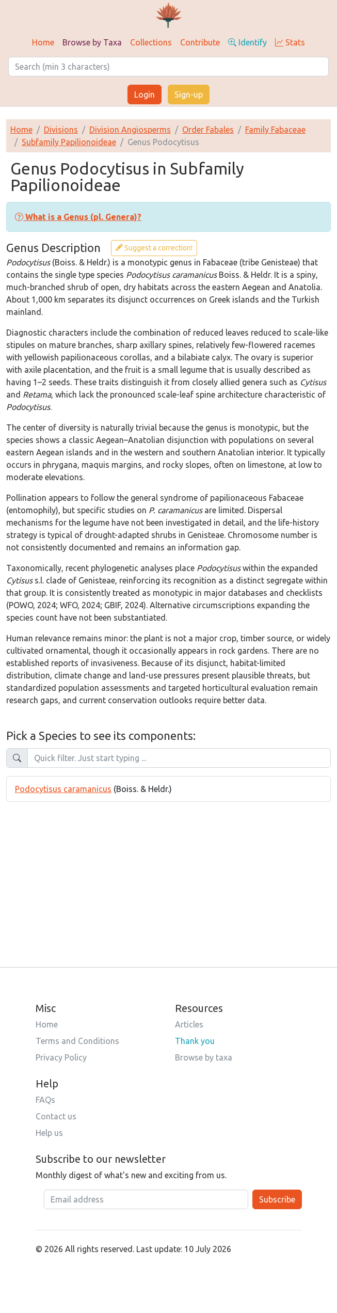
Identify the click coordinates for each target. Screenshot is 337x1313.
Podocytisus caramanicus (63, 789)
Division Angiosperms (130, 129)
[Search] (168, 66)
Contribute (200, 42)
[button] (78, 217)
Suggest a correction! (154, 248)
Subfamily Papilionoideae (69, 142)
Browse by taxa (203, 1057)
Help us (49, 1132)
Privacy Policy (61, 1057)
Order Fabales (208, 129)
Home (43, 42)
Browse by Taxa (92, 42)
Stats (290, 42)
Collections (151, 42)
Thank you (195, 1041)
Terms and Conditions (77, 1041)
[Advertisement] (168, 874)
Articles (189, 1024)
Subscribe (277, 1199)
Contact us (56, 1116)
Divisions (61, 129)
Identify (247, 42)
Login (144, 94)
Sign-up (188, 94)
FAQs (45, 1099)
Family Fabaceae (275, 129)
